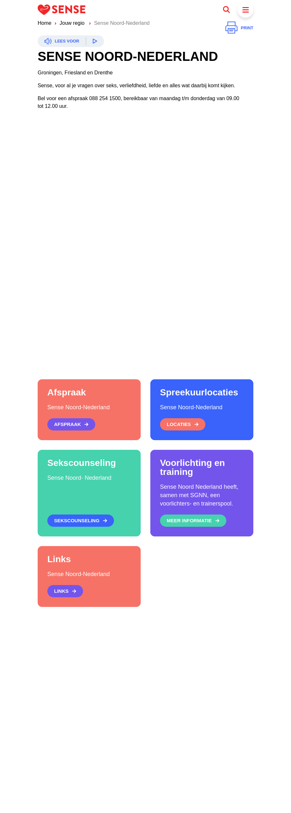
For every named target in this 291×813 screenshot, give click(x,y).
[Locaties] (182, 424)
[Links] (65, 591)
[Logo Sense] (61, 9)
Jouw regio (73, 23)
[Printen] (239, 28)
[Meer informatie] (193, 521)
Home (45, 23)
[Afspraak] (71, 424)
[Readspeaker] (71, 41)
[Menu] (245, 10)
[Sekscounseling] (80, 521)
